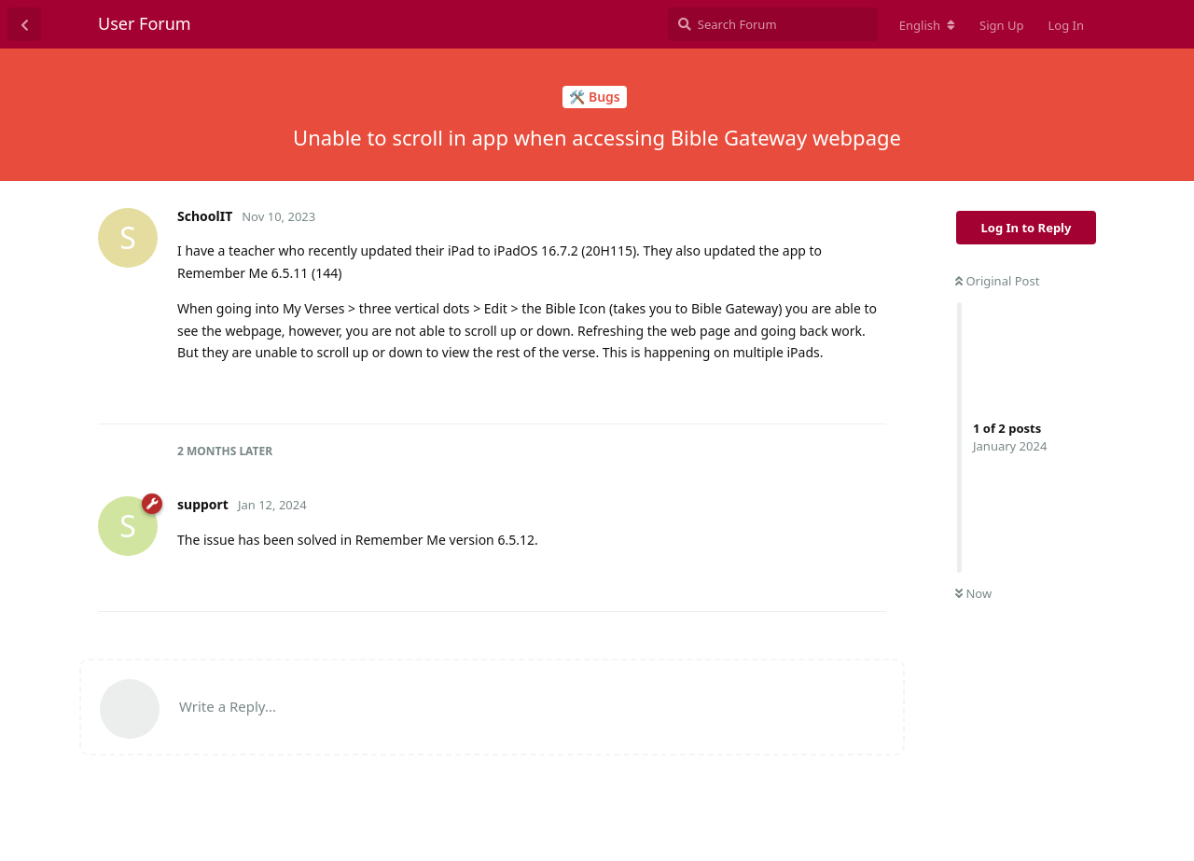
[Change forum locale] (927, 25)
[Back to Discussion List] (24, 24)
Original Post (997, 280)
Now (973, 593)
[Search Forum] (773, 24)
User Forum (144, 23)
